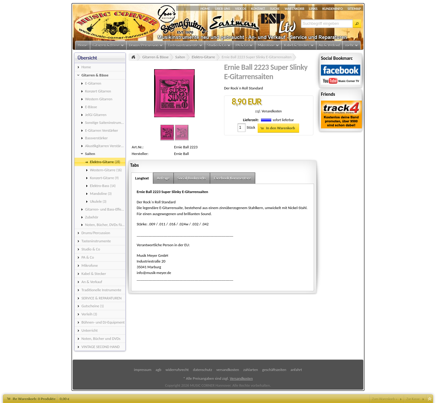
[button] (357, 23)
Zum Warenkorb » (385, 399)
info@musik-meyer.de (154, 272)
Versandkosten (272, 111)
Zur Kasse (413, 399)
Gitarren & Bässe (155, 57)
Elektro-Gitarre (203, 57)
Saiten (180, 57)
